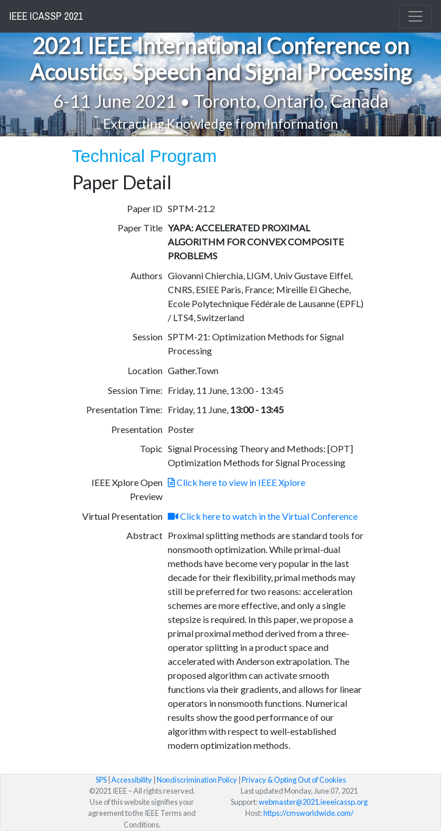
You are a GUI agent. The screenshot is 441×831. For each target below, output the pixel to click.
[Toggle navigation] (415, 16)
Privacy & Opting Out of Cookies (294, 779)
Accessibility (131, 779)
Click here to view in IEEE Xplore (236, 482)
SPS (101, 779)
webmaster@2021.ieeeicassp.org (313, 802)
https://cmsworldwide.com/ (308, 813)
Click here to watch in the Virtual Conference (263, 516)
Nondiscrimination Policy (197, 779)
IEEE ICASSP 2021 (46, 16)
